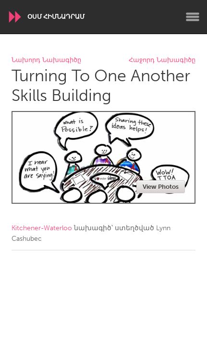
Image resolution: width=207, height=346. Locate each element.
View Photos (161, 186)
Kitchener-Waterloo (42, 228)
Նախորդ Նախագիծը (46, 60)
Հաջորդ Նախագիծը (162, 60)
